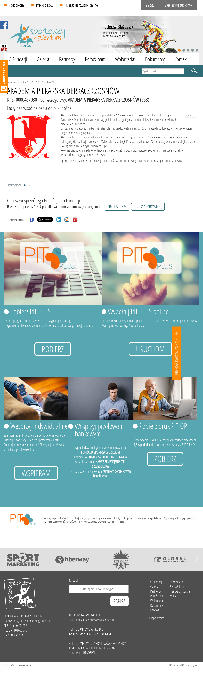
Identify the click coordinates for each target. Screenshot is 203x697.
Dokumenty (155, 59)
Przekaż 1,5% (44, 5)
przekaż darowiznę (148, 206)
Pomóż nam (95, 59)
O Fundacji (18, 59)
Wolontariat (125, 59)
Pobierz (53, 349)
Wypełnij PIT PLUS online (138, 311)
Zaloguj (150, 5)
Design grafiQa (193, 665)
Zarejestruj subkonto (178, 5)
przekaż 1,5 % (117, 206)
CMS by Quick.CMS (177, 665)
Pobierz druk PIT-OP (163, 426)
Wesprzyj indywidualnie (39, 426)
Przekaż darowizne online (176, 353)
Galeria (43, 59)
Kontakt (181, 59)
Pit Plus (74, 518)
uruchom (150, 349)
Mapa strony (156, 618)
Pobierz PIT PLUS (30, 311)
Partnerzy (67, 59)
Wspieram (36, 473)
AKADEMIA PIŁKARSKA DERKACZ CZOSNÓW (37, 82)
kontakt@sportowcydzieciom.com (95, 619)
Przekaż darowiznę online (81, 5)
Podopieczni (17, 5)
